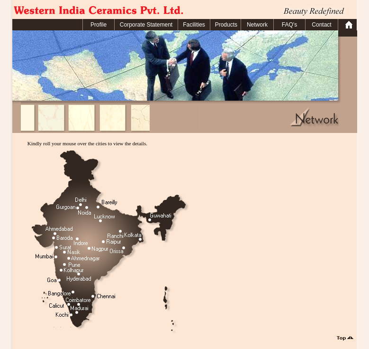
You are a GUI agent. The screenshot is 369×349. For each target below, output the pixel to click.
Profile (98, 24)
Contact (321, 24)
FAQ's (289, 24)
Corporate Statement (146, 24)
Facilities (194, 24)
